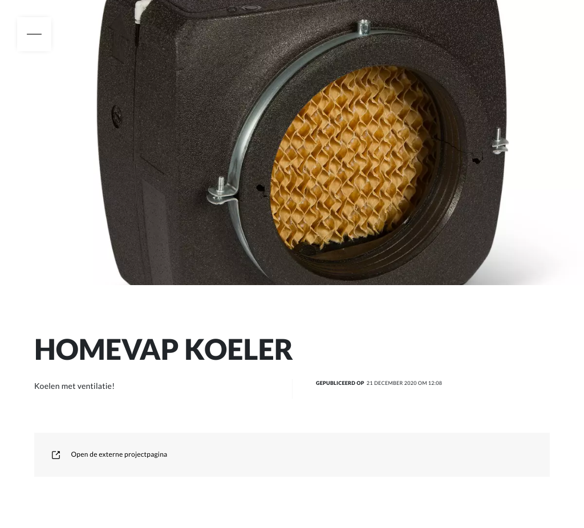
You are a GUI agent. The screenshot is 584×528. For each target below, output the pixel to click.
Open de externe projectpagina (109, 454)
